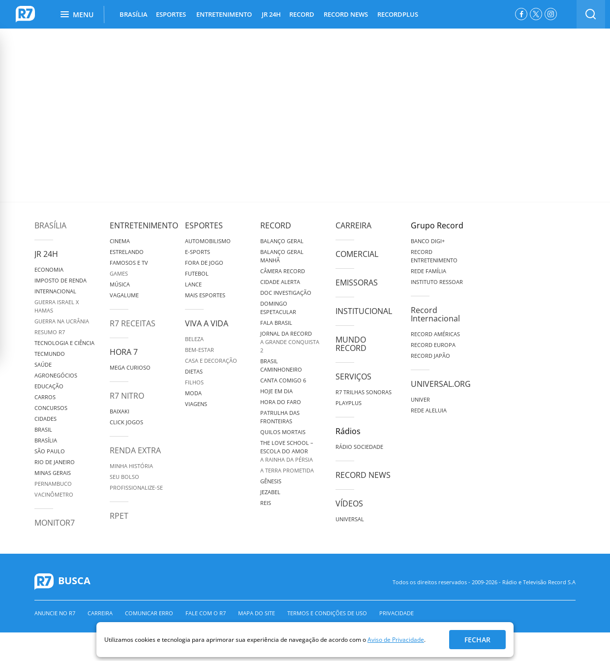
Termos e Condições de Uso (327, 613)
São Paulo (49, 451)
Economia (48, 269)
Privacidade (396, 613)
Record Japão (430, 355)
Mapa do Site (256, 613)
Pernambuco (53, 483)
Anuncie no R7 (54, 613)
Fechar (477, 639)
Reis (265, 502)
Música (120, 284)
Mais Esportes (205, 295)
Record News (363, 475)
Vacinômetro (53, 494)
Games (119, 273)
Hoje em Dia (276, 391)
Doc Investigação (285, 292)
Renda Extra (135, 450)
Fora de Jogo (204, 262)
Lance (193, 284)
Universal (350, 519)
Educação (48, 386)
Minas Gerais (52, 472)
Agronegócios (55, 375)
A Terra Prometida (287, 470)
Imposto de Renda (60, 280)
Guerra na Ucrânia (61, 321)
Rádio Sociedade (359, 446)
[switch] (591, 14)
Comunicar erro (149, 613)
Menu (77, 14)
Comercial (357, 254)
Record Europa (433, 344)
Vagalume (124, 295)
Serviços (353, 376)
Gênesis (270, 481)
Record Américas (435, 334)
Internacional (55, 291)
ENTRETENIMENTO (224, 14)
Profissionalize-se (136, 487)
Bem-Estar (199, 349)
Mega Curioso (130, 367)
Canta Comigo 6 (283, 380)
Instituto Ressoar (437, 281)
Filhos (194, 382)
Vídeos (349, 503)
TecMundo (49, 353)
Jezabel (270, 492)
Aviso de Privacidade (395, 639)
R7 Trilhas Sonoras (364, 392)
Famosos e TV (129, 262)
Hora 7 (124, 351)
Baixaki (119, 411)
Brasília (50, 225)
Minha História (131, 466)
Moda (193, 393)
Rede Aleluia (429, 410)
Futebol (197, 273)
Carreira (353, 225)
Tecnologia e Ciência (64, 342)
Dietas (194, 371)
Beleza (194, 339)
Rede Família (428, 271)
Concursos (50, 407)
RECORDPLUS (397, 14)
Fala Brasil (276, 322)
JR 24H (271, 14)
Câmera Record (282, 271)
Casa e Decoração (211, 360)
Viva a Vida (206, 323)
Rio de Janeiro (54, 462)
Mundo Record (351, 343)
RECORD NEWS (346, 14)
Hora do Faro (280, 402)
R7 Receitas (132, 323)
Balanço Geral (282, 241)
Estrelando (127, 251)
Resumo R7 (49, 332)
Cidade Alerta (280, 281)
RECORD (301, 14)
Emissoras (357, 282)
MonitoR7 (54, 522)
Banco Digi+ (428, 241)
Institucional (364, 311)
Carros (45, 397)
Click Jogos (126, 422)
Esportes (204, 225)
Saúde (43, 364)
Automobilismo (208, 241)
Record (275, 225)
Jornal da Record (286, 333)
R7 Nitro (127, 395)
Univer (420, 399)
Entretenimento (144, 225)
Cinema (120, 241)
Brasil (43, 429)
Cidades (45, 418)
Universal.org (441, 383)
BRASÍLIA (134, 14)
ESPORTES (171, 14)
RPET (119, 515)
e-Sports (197, 251)
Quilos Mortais (282, 432)
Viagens (196, 404)
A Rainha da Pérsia (286, 459)
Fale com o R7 (205, 613)
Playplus (349, 403)
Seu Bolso (124, 476)
